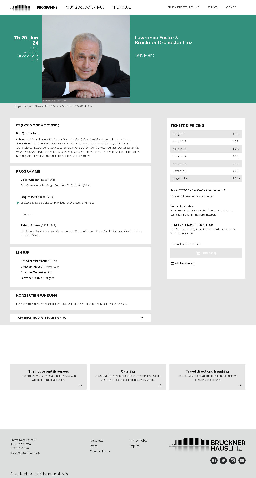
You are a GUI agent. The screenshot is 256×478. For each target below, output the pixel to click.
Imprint (134, 446)
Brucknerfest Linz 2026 (183, 7)
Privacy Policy (138, 440)
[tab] (47, 7)
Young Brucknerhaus (85, 7)
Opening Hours (100, 451)
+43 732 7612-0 (19, 448)
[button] (182, 263)
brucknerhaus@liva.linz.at (25, 452)
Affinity (230, 7)
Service (212, 7)
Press (93, 446)
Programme (47, 7)
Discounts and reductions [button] (185, 244)
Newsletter (97, 440)
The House (121, 7)
